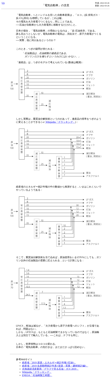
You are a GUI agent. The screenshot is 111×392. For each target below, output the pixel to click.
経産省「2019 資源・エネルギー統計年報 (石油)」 (49, 362)
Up (3, 3)
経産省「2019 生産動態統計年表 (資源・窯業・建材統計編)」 (55, 365)
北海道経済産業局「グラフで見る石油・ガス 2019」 (50, 369)
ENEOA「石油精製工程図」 (37, 375)
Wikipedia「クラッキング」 (58, 122)
